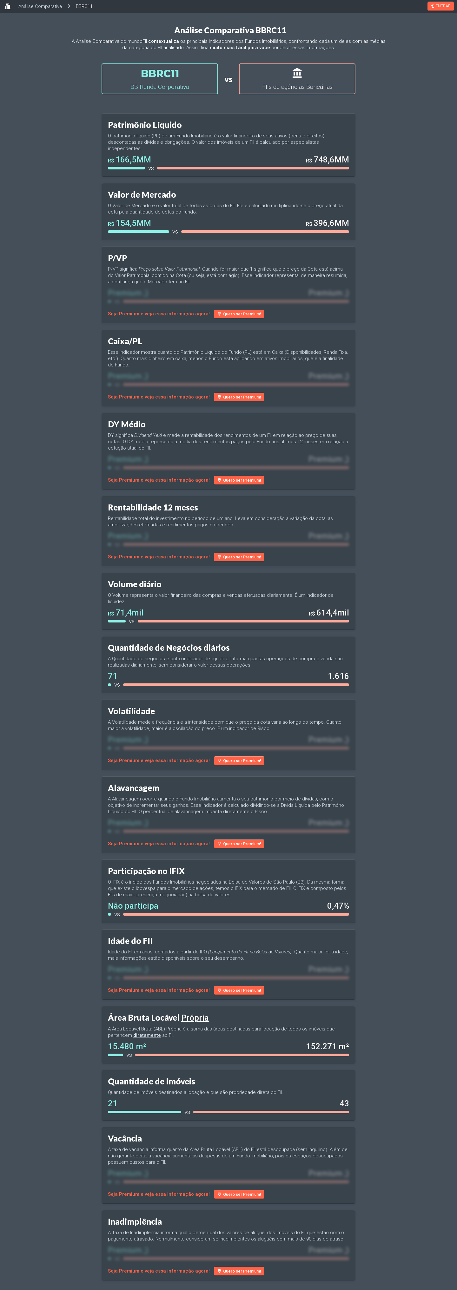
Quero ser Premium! (239, 314)
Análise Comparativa (40, 6)
